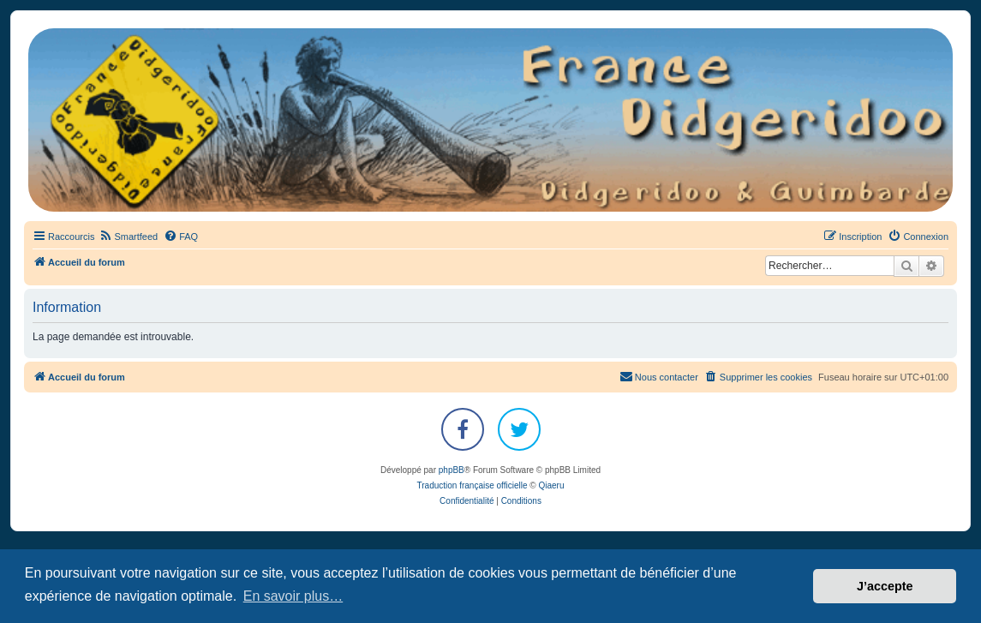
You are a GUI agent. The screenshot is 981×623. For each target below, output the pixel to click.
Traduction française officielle (472, 485)
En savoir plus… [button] (293, 596)
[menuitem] (128, 236)
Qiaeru (551, 485)
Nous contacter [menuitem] (658, 376)
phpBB (451, 470)
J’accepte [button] (885, 586)
